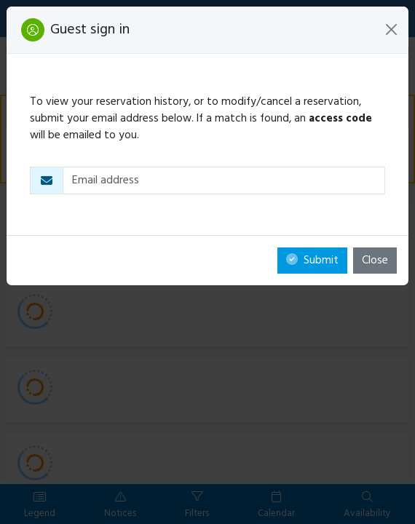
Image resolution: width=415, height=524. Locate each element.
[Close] (391, 29)
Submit (312, 260)
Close (375, 260)
